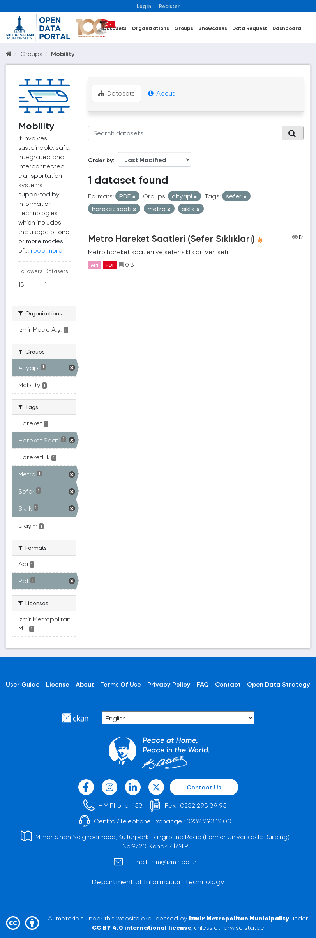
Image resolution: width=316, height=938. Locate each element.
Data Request (249, 28)
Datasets (115, 28)
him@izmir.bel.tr (174, 861)
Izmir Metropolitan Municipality (239, 918)
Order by (100, 160)
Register (169, 6)
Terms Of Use (120, 684)
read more (46, 250)
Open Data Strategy (278, 684)
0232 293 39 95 (203, 805)
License (57, 684)
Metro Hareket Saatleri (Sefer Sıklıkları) (171, 238)
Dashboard (286, 28)
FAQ (203, 684)
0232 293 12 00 (208, 821)
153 (138, 805)
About (161, 93)
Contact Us (204, 787)
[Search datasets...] (185, 133)
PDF (110, 265)
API (94, 265)
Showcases (212, 28)
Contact (228, 684)
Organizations (150, 28)
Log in (144, 6)
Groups (183, 28)
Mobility (63, 54)
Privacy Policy (169, 684)
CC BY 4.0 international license (141, 927)
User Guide (23, 684)
